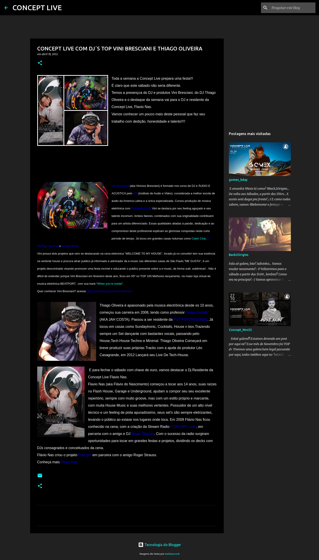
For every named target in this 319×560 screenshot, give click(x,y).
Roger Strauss (142, 434)
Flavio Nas (69, 462)
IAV (135, 193)
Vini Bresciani (120, 185)
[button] (40, 63)
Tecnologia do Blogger (159, 545)
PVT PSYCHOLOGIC (191, 319)
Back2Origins (238, 255)
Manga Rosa (70, 246)
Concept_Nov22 (240, 330)
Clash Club (199, 238)
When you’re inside (109, 283)
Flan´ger (84, 455)
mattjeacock (172, 553)
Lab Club (52, 246)
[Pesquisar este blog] (292, 7)
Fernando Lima (140, 208)
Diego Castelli (197, 312)
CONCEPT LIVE (37, 8)
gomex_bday (238, 180)
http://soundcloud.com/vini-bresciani (109, 291)
